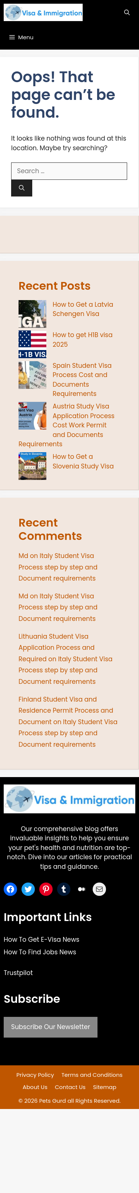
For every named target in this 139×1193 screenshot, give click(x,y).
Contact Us (70, 1087)
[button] (127, 12)
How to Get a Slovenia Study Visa (83, 461)
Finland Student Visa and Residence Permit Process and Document (66, 710)
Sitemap (104, 1087)
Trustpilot (18, 972)
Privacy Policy (35, 1075)
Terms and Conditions (92, 1075)
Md (23, 555)
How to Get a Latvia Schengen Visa (83, 309)
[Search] (21, 188)
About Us (35, 1087)
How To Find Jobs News (40, 952)
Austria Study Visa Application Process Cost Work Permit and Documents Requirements (67, 425)
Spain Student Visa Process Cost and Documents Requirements (82, 380)
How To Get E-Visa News (41, 939)
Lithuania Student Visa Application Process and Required (57, 647)
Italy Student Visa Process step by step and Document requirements (58, 567)
